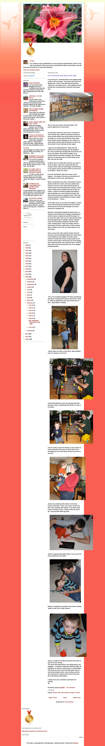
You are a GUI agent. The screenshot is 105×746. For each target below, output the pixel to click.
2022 (27, 253)
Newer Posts (53, 697)
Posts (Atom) (69, 702)
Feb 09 (31, 313)
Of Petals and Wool (39, 7)
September (30, 284)
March (29, 300)
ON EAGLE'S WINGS (35, 198)
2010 (27, 339)
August (29, 287)
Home (65, 697)
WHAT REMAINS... (35, 83)
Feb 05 (31, 318)
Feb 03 (31, 327)
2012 (27, 334)
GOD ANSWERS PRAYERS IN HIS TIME (62, 76)
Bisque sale (56, 692)
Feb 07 (31, 315)
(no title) (26, 148)
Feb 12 (31, 310)
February (30, 303)
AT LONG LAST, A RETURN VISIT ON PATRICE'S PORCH (35, 170)
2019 (27, 261)
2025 (27, 245)
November (30, 279)
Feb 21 (31, 308)
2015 (27, 271)
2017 (27, 266)
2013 (27, 277)
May (28, 295)
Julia (32, 61)
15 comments (70, 687)
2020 (27, 258)
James (78, 692)
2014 (27, 274)
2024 (27, 248)
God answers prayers (68, 692)
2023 (27, 250)
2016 (27, 269)
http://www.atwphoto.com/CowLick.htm (34, 731)
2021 (27, 255)
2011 (27, 336)
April (29, 297)
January (30, 330)
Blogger (75, 743)
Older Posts (77, 697)
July (28, 289)
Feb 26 (31, 305)
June (29, 292)
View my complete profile (31, 70)
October (30, 282)
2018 (27, 263)
